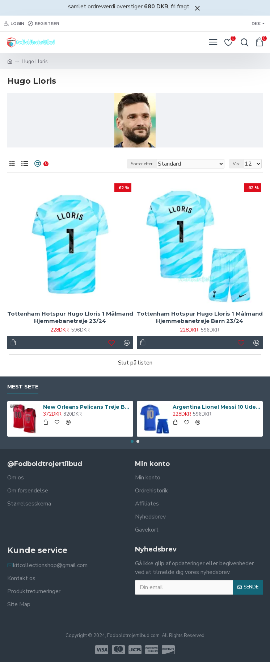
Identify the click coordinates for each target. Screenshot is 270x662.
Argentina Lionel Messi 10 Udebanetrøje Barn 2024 (217, 407)
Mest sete (22, 387)
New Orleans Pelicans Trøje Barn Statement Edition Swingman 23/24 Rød (87, 407)
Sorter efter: (142, 164)
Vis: (236, 164)
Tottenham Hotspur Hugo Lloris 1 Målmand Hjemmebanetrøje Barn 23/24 (200, 317)
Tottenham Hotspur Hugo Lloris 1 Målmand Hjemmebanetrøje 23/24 (70, 317)
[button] (132, 441)
